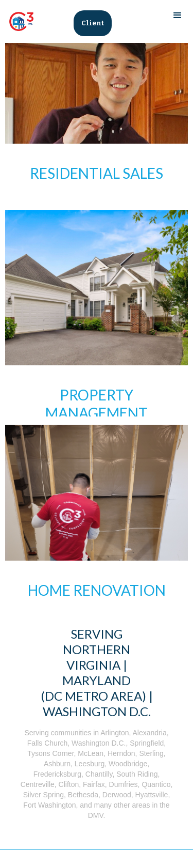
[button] (177, 15)
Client (92, 23)
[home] (19, 21)
